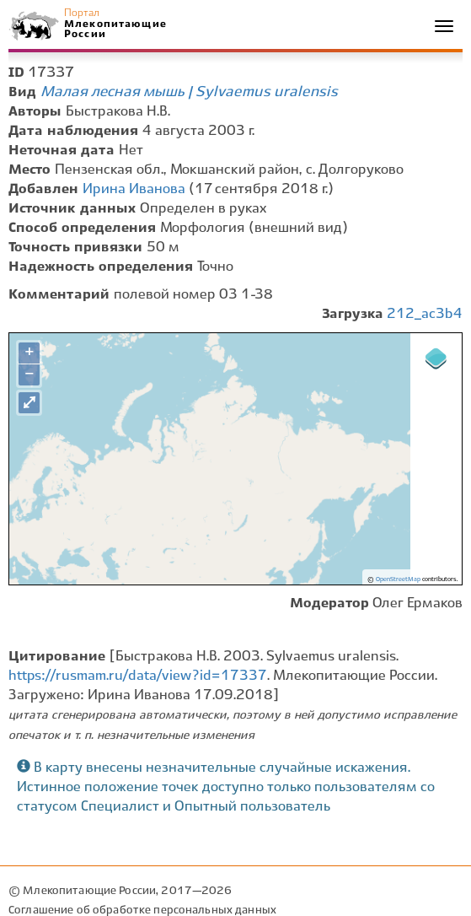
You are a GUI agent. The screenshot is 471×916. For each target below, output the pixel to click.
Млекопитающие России (114, 29)
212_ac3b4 (425, 314)
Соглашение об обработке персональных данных (142, 910)
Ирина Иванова (134, 189)
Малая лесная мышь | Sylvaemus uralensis (189, 92)
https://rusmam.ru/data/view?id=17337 (137, 676)
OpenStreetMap (398, 579)
